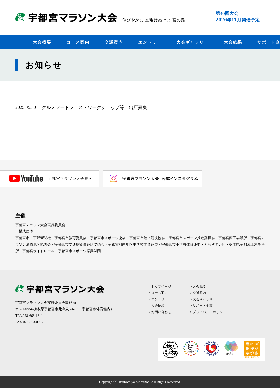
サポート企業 (203, 305)
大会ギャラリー (192, 42)
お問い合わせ (161, 312)
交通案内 (114, 42)
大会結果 (233, 42)
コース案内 (77, 42)
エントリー (149, 42)
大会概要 (42, 42)
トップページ (161, 286)
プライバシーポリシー (209, 312)
